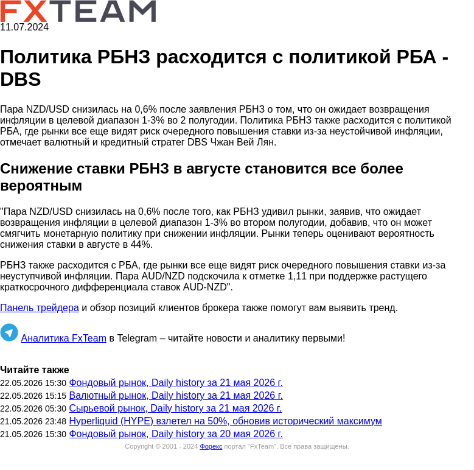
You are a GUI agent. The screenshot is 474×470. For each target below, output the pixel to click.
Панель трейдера (39, 308)
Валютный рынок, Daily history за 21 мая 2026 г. (176, 395)
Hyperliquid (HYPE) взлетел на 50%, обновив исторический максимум (225, 421)
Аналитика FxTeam (63, 338)
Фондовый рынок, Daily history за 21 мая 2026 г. (175, 382)
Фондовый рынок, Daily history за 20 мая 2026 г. (175, 434)
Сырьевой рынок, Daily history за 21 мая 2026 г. (175, 408)
